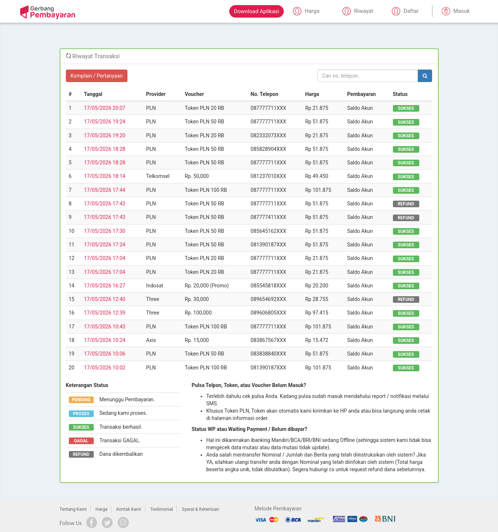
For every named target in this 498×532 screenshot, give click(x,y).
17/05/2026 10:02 (104, 368)
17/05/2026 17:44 (104, 190)
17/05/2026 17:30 (104, 231)
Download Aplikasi (256, 11)
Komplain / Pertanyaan (97, 76)
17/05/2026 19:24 (104, 121)
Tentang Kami (73, 509)
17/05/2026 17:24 (104, 245)
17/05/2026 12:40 (104, 299)
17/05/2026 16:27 (104, 286)
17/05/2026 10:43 (104, 327)
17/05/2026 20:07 (104, 108)
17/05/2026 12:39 (104, 313)
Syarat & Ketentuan (200, 509)
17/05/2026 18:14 (104, 176)
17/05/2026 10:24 (104, 340)
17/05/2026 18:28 (104, 149)
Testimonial (161, 509)
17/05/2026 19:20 (104, 135)
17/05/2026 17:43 (104, 204)
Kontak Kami (128, 509)
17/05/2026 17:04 (104, 258)
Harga (101, 509)
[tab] (249, 56)
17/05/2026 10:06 (104, 354)
